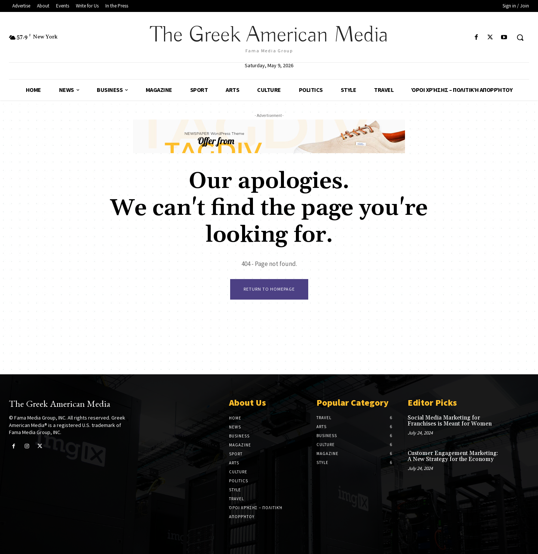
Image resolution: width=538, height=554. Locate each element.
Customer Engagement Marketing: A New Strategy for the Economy (453, 456)
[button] (520, 37)
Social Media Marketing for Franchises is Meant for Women (450, 421)
